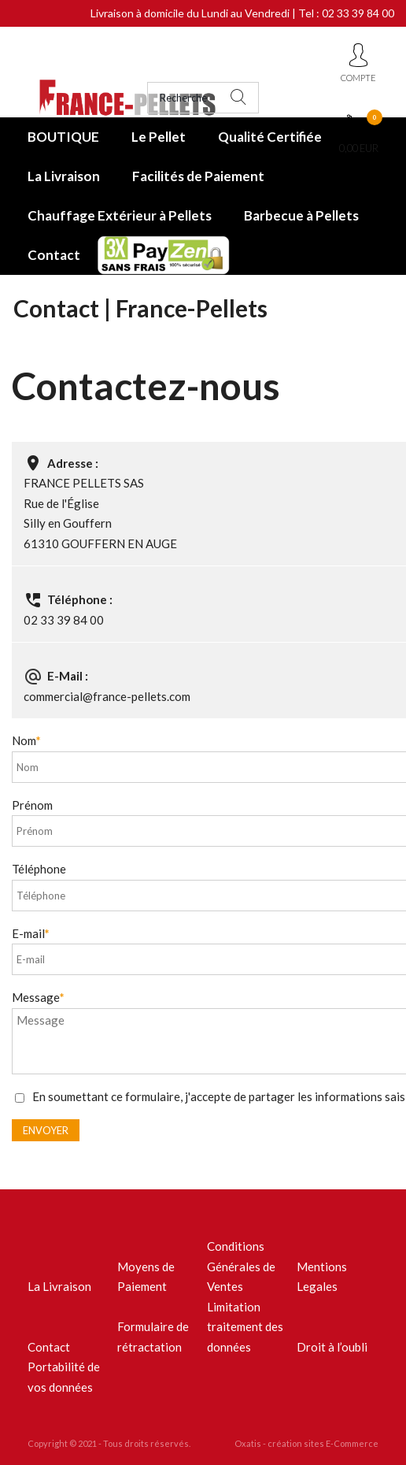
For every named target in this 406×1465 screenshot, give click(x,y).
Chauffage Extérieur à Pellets (120, 215)
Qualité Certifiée (270, 136)
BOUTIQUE (63, 136)
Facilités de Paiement (198, 176)
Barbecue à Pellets (301, 215)
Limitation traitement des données (245, 1327)
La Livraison (64, 176)
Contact (54, 255)
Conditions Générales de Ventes (241, 1266)
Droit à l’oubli (332, 1347)
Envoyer (45, 1130)
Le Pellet (158, 136)
